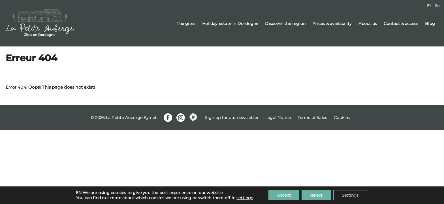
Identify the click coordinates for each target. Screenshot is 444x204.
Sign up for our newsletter (232, 117)
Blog (430, 23)
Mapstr (193, 117)
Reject (316, 195)
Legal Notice (278, 117)
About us (367, 23)
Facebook (168, 117)
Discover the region (285, 23)
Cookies (342, 117)
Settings (350, 195)
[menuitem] (429, 5)
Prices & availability (332, 23)
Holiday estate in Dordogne (230, 23)
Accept (284, 195)
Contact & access (401, 23)
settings (244, 197)
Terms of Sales (312, 117)
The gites (186, 23)
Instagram (180, 117)
